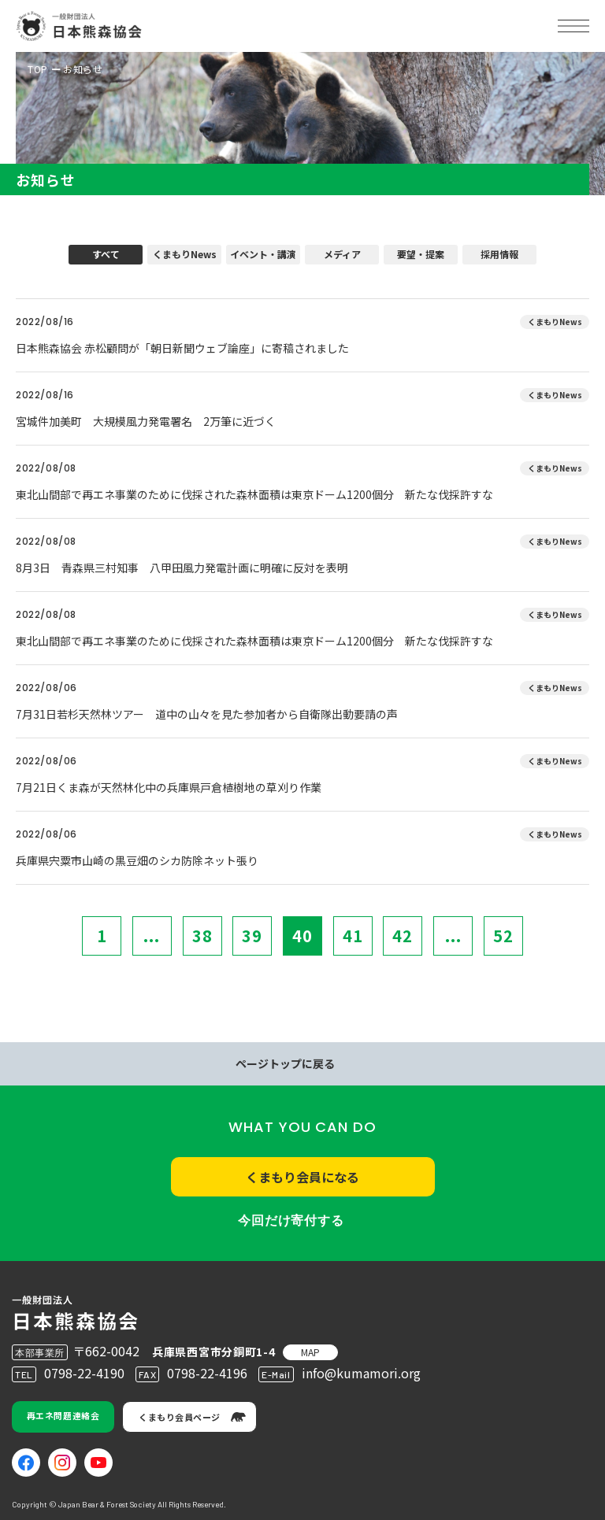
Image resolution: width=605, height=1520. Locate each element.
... (151, 935)
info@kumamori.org (361, 1372)
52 (503, 935)
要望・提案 (420, 254)
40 (302, 935)
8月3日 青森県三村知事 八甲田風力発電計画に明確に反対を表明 (182, 567)
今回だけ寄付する (290, 1220)
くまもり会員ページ (180, 1417)
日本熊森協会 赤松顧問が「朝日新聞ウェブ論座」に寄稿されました (182, 348)
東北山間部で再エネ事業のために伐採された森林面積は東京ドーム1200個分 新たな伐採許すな (254, 494)
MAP (310, 1352)
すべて (106, 254)
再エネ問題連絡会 (63, 1415)
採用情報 (499, 254)
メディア (342, 254)
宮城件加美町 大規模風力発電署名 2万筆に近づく (146, 421)
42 (402, 935)
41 (353, 935)
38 (202, 935)
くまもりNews (185, 254)
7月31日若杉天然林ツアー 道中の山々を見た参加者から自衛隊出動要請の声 (207, 714)
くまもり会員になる (302, 1176)
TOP (38, 69)
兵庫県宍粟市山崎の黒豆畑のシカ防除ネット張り (137, 860)
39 (252, 935)
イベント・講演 (263, 254)
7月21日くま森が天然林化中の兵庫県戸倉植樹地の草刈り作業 (168, 787)
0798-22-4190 (84, 1372)
